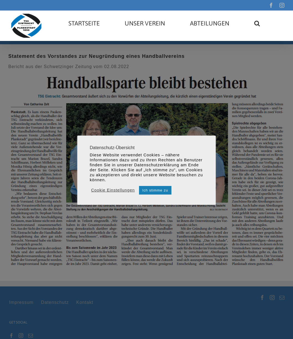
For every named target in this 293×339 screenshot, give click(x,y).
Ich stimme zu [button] (155, 190)
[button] (257, 23)
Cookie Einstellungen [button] (113, 190)
